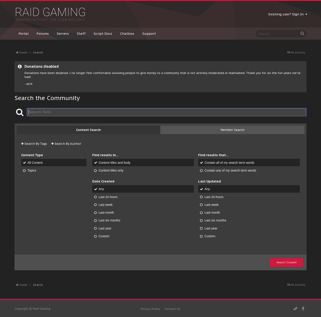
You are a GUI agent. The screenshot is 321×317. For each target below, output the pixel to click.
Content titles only (111, 170)
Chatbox (127, 33)
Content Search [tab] (88, 130)
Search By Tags (34, 144)
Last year (105, 228)
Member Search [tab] (232, 130)
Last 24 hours (108, 197)
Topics (31, 170)
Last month (106, 212)
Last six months (109, 220)
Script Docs (103, 33)
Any (101, 189)
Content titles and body (114, 162)
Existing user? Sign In (287, 14)
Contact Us (172, 309)
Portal (24, 33)
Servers (63, 33)
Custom (104, 236)
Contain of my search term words (229, 162)
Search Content (286, 262)
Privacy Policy (150, 309)
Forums (43, 33)
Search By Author (66, 144)
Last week (106, 205)
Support (149, 33)
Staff (81, 33)
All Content (35, 162)
